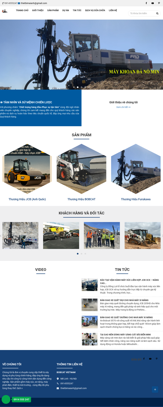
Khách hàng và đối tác (81, 213)
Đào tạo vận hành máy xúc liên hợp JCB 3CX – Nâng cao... (129, 281)
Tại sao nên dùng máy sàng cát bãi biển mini (125, 334)
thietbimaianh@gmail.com (32, 3)
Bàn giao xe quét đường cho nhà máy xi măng (126, 317)
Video (40, 269)
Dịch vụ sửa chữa (95, 10)
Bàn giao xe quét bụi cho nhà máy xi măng (124, 300)
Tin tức (77, 10)
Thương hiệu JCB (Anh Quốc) (27, 199)
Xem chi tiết (123, 107)
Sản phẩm (53, 10)
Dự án (65, 10)
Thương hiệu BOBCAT (81, 199)
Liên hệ (113, 10)
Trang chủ (22, 10)
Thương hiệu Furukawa (136, 199)
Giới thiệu (37, 10)
